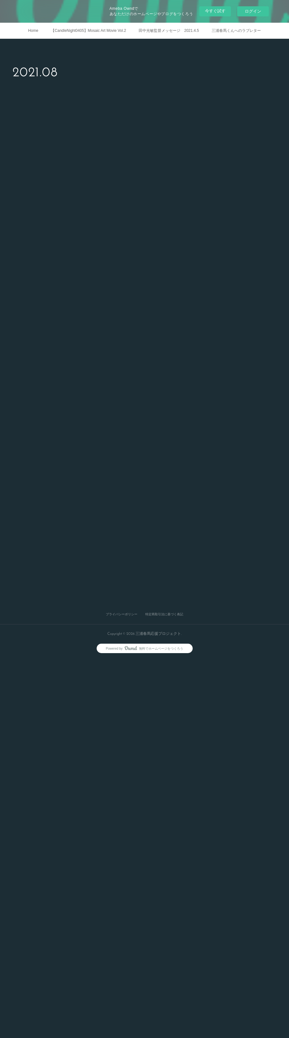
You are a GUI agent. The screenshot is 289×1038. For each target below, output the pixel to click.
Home (33, 30)
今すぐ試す (215, 11)
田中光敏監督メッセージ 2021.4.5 (169, 30)
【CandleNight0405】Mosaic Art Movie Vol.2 (88, 30)
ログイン (253, 11)
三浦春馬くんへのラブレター (236, 30)
